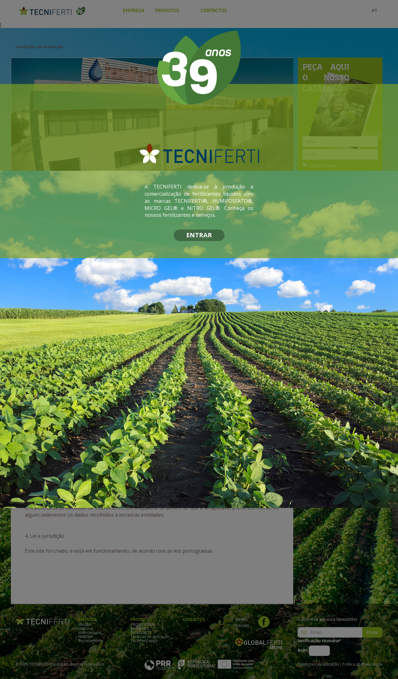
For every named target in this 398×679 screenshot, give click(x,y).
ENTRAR (199, 235)
